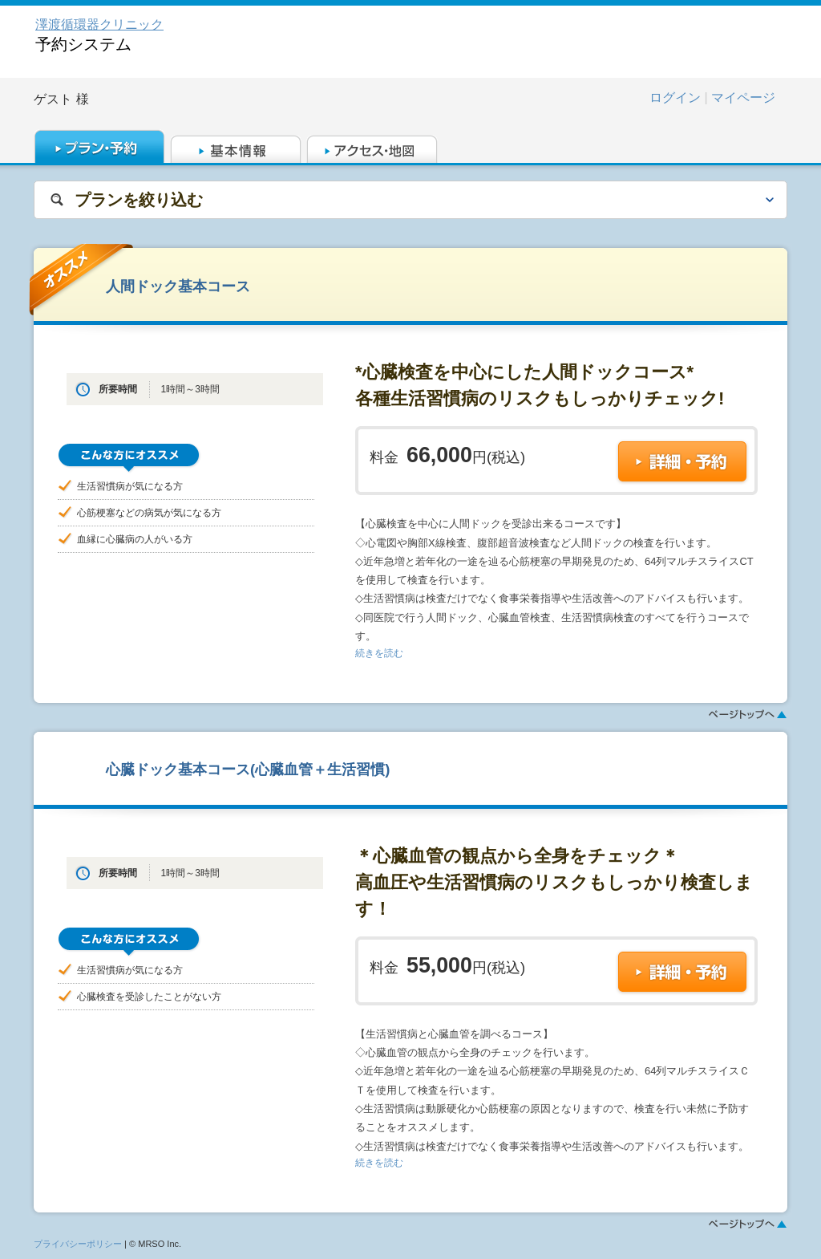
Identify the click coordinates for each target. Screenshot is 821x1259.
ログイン (675, 97)
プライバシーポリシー (78, 1244)
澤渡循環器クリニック (99, 24)
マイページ (743, 97)
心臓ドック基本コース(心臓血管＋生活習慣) (248, 769)
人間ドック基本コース (178, 286)
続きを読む (379, 653)
